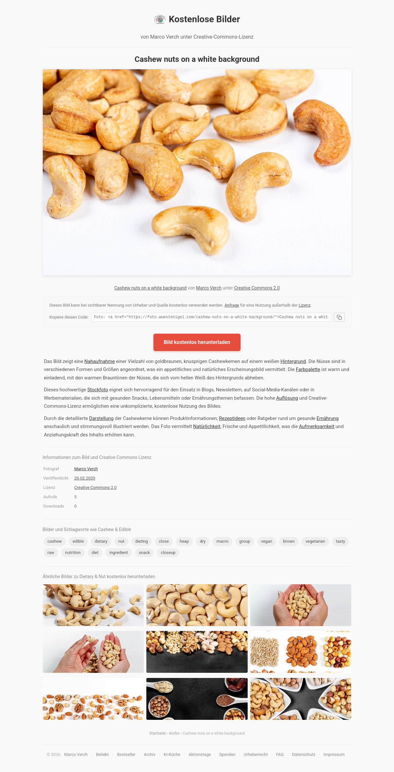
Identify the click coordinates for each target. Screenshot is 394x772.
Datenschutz (303, 755)
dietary (101, 542)
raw (51, 553)
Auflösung (287, 399)
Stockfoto (97, 391)
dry (203, 542)
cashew (55, 542)
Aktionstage (199, 755)
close (164, 542)
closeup (168, 553)
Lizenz (304, 305)
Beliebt (102, 755)
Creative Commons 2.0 (257, 288)
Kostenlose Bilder (197, 19)
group (244, 542)
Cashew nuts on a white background (150, 288)
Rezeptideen (232, 419)
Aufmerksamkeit (316, 427)
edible (78, 542)
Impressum (334, 755)
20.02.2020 (84, 479)
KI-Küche (172, 755)
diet (95, 553)
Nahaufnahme (99, 362)
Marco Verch (209, 288)
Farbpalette (308, 370)
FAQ (280, 755)
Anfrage (231, 305)
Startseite (157, 734)
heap (184, 542)
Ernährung (327, 419)
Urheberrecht (256, 755)
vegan (266, 542)
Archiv (174, 734)
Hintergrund (293, 362)
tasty (340, 542)
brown (289, 542)
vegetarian (315, 542)
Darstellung (101, 419)
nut (121, 542)
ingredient (118, 553)
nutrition (72, 553)
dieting (141, 542)
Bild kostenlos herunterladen (197, 343)
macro (222, 542)
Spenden (227, 755)
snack (144, 553)
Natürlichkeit (207, 427)
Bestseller (126, 755)
